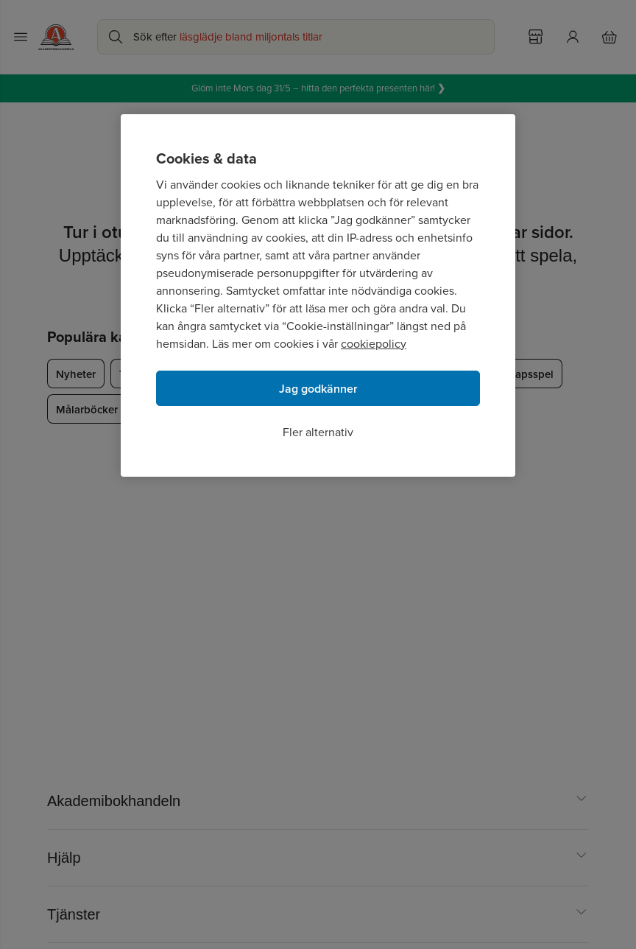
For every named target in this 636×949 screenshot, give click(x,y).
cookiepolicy (373, 343)
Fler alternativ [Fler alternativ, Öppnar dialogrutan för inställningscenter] (318, 432)
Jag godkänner (318, 388)
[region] (318, 295)
